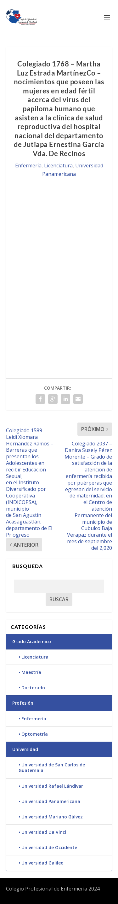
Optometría (34, 734)
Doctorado (33, 688)
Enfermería (28, 165)
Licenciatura (58, 165)
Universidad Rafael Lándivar (52, 786)
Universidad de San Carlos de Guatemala (52, 767)
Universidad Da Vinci (43, 832)
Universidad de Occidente (49, 847)
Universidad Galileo (42, 863)
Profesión (22, 703)
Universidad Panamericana (50, 801)
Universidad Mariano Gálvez (52, 817)
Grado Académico (31, 641)
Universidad (25, 749)
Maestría (31, 672)
